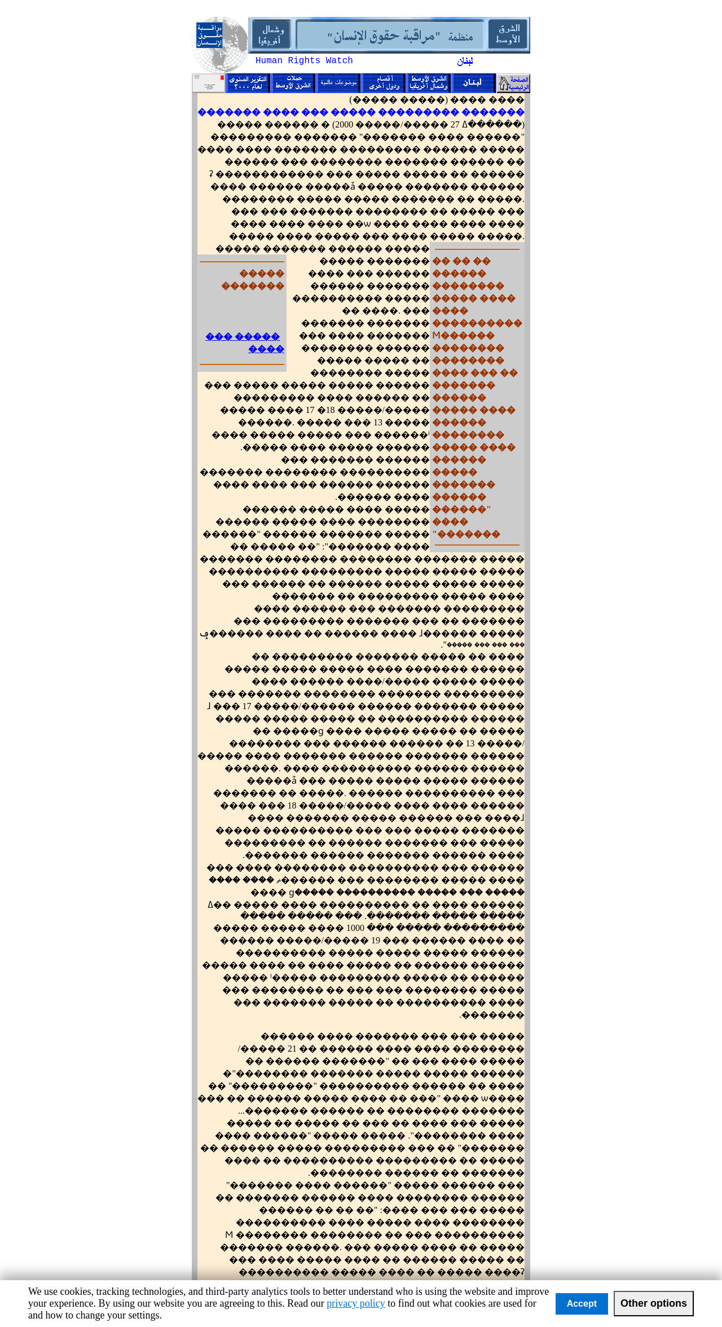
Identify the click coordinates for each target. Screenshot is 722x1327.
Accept (582, 1303)
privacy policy (356, 1303)
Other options (653, 1303)
